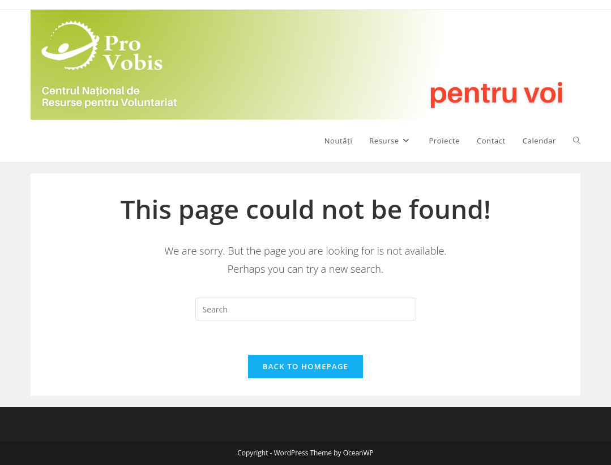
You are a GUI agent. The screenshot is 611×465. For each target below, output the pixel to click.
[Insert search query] (305, 309)
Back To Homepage (305, 366)
